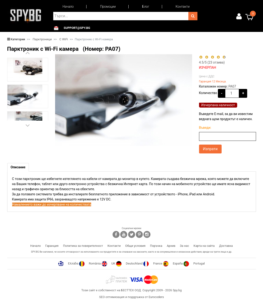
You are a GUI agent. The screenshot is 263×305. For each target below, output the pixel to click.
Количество (208, 93)
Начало (68, 6)
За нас (184, 245)
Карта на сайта (204, 245)
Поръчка (156, 245)
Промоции (108, 6)
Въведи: (205, 127)
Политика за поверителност (83, 245)
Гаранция (52, 245)
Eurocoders (156, 297)
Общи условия (135, 245)
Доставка (226, 245)
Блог (145, 6)
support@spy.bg (77, 28)
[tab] (18, 167)
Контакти (183, 6)
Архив (171, 245)
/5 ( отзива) (212, 62)
